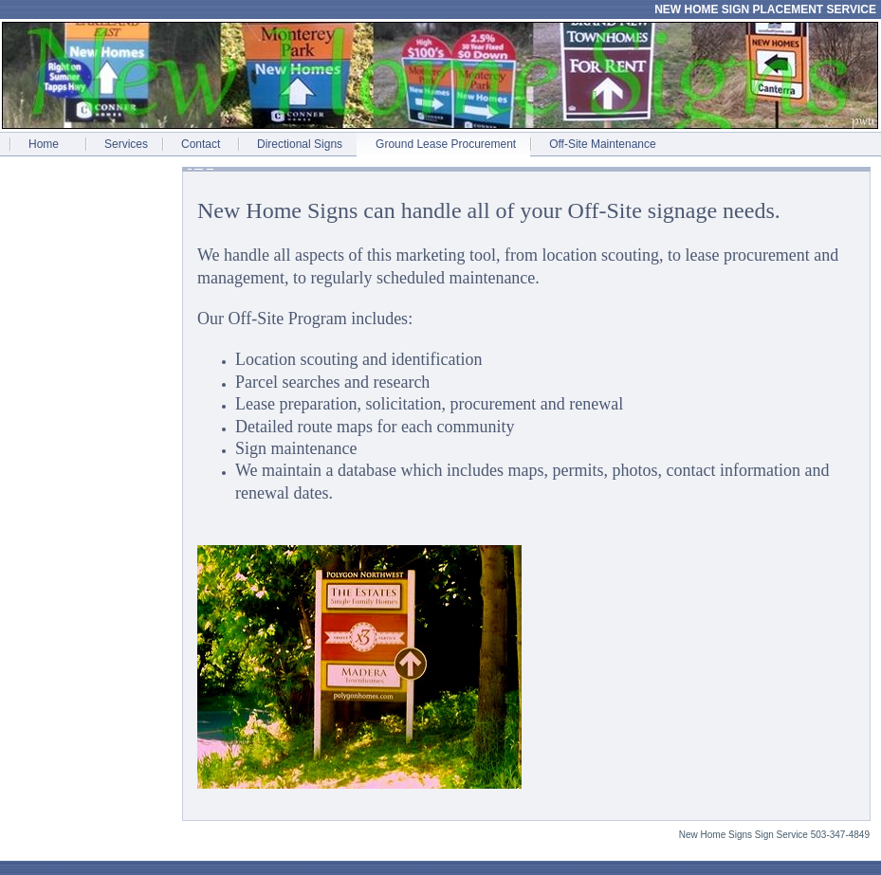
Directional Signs (299, 144)
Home (43, 144)
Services (126, 144)
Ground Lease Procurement (446, 144)
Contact (200, 144)
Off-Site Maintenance (602, 144)
